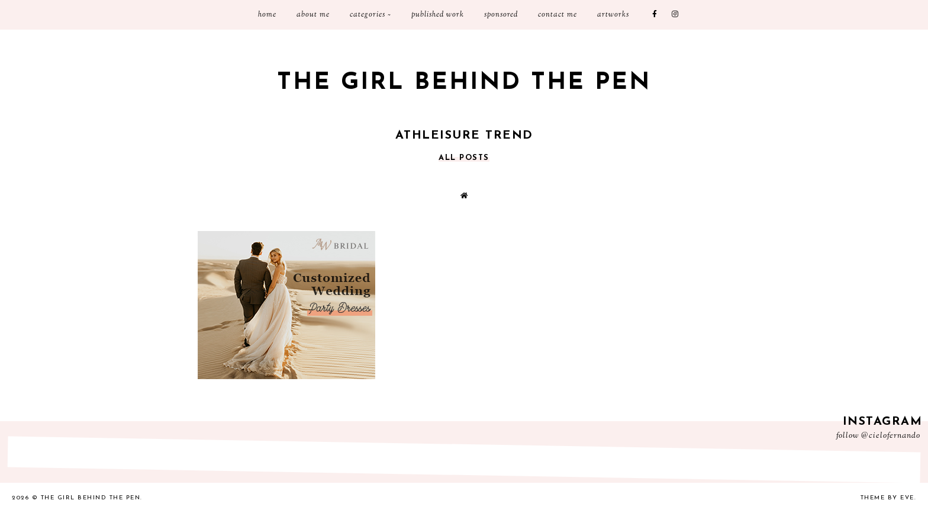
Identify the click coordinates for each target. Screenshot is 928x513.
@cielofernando (890, 436)
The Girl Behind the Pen (464, 83)
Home (267, 14)
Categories (367, 14)
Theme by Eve (887, 498)
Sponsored (501, 14)
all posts (464, 158)
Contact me (557, 14)
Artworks (613, 14)
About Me (313, 14)
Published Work (437, 14)
